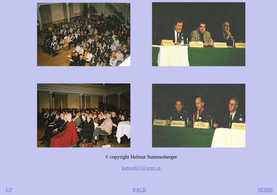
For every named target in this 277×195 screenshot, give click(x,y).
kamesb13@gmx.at (141, 168)
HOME (265, 190)
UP (9, 190)
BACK (139, 190)
